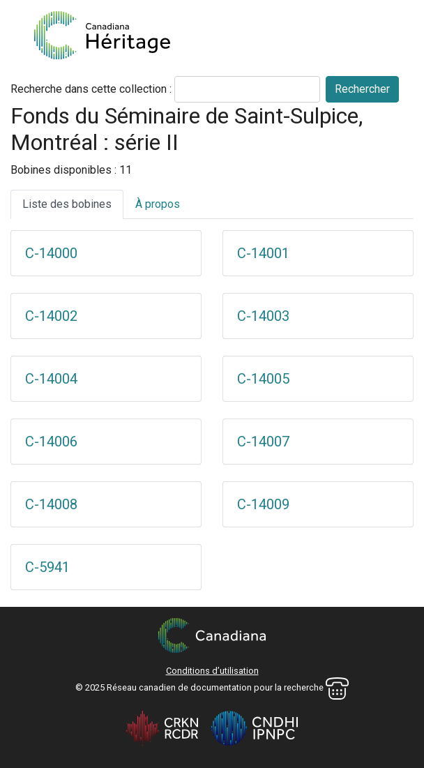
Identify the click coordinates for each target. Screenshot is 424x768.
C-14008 (51, 504)
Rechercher (362, 89)
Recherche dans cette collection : (91, 89)
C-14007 (263, 441)
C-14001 (263, 253)
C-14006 (51, 441)
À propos (157, 204)
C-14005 (263, 378)
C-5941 (47, 567)
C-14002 (51, 316)
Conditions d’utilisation (212, 670)
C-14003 (263, 316)
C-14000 (51, 253)
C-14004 (51, 378)
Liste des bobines (67, 204)
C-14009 (263, 504)
